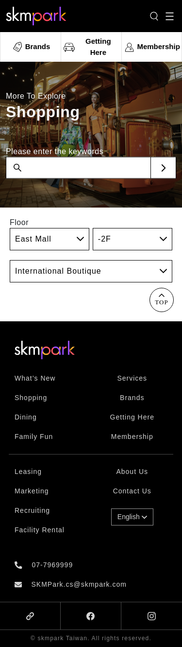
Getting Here (132, 417)
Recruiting (32, 510)
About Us (132, 471)
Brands (132, 398)
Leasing (28, 471)
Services (132, 378)
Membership (132, 436)
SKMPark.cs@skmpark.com (78, 584)
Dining (26, 417)
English (132, 517)
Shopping (31, 398)
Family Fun (34, 436)
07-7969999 (52, 565)
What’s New (35, 378)
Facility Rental (40, 530)
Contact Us (132, 491)
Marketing (32, 491)
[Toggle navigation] (169, 16)
